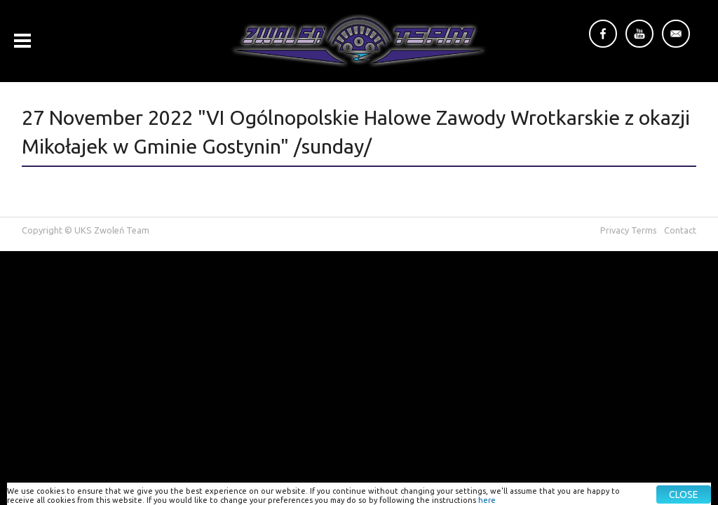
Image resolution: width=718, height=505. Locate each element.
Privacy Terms (628, 230)
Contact (680, 230)
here (487, 500)
